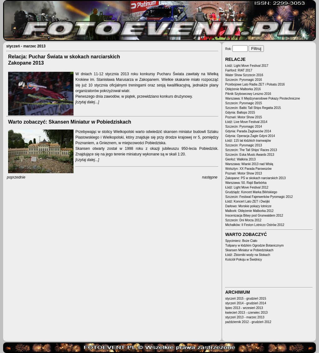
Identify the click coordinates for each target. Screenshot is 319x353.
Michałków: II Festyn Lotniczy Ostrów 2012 (254, 225)
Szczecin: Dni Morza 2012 (243, 220)
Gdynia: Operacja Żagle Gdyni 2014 (250, 136)
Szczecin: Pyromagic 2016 (243, 79)
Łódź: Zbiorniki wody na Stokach (247, 255)
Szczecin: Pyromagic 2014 (243, 126)
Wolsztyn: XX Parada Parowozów (248, 168)
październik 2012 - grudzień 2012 (248, 322)
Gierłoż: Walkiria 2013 (240, 159)
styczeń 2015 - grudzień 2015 (245, 298)
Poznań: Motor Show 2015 (243, 117)
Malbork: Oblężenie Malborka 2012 (249, 211)
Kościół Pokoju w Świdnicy (243, 259)
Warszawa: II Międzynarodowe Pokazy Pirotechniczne (262, 98)
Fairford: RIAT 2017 (238, 70)
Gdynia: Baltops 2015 (240, 112)
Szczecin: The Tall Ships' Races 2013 (251, 150)
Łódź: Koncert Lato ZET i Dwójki (247, 201)
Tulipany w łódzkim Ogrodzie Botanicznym (254, 245)
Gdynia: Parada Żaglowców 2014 (248, 131)
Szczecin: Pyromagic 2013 (243, 145)
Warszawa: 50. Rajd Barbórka (245, 182)
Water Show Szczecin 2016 (244, 75)
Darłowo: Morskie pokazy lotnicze (248, 206)
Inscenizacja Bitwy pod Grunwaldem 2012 (254, 215)
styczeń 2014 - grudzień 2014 (245, 303)
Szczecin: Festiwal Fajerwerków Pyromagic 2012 (259, 197)
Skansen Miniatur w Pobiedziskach (249, 250)
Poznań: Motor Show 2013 (243, 173)
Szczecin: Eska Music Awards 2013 (249, 154)
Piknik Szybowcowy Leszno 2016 (248, 94)
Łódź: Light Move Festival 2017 (246, 65)
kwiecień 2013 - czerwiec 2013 (246, 312)
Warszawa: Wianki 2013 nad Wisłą (249, 164)
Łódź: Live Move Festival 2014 (246, 122)
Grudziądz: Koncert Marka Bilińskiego (251, 192)
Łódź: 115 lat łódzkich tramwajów (248, 140)
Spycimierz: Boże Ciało (241, 241)
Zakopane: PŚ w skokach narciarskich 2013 (255, 178)
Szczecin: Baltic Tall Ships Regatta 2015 (253, 108)
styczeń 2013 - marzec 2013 (244, 317)
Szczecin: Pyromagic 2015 (243, 103)
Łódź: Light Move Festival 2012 (246, 187)
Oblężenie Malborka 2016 (243, 89)
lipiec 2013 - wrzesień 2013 (244, 308)
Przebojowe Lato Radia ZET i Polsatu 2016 (255, 84)
